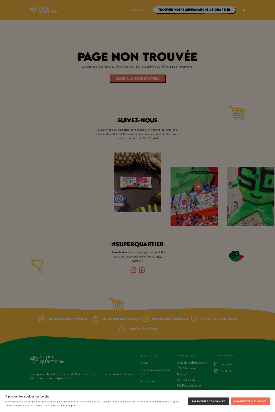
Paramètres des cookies (208, 402)
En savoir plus (68, 406)
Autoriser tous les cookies (250, 402)
